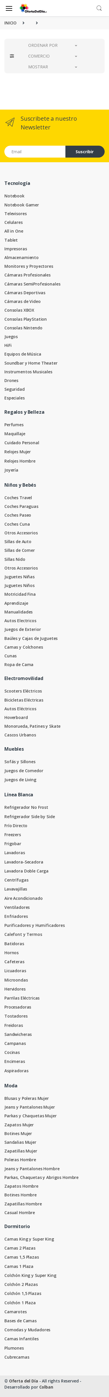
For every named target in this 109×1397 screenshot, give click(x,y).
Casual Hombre (19, 1212)
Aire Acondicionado (23, 898)
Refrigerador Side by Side (29, 816)
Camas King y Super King (29, 1239)
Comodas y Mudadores (27, 1329)
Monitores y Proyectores (28, 266)
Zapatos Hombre (21, 1186)
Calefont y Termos (23, 934)
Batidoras (14, 943)
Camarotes (15, 1311)
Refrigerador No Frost (26, 807)
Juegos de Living (20, 779)
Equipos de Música (22, 354)
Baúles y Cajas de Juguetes (31, 638)
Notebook (14, 196)
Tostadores (16, 1016)
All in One (13, 231)
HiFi (7, 345)
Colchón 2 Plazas (21, 1284)
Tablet (11, 240)
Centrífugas (16, 880)
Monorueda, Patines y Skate (32, 726)
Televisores (15, 213)
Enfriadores (16, 916)
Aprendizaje (16, 603)
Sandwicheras (18, 1034)
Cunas (10, 656)
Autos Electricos (20, 620)
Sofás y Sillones (19, 761)
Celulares (13, 222)
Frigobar (12, 843)
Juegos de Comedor (23, 770)
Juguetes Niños (19, 585)
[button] (99, 7)
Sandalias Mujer (20, 1142)
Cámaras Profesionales (27, 275)
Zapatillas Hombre (23, 1204)
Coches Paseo (17, 515)
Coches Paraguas (21, 506)
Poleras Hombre (20, 1159)
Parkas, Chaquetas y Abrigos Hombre (41, 1177)
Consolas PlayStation (25, 319)
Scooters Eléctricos (23, 691)
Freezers (12, 834)
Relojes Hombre (19, 461)
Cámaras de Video (22, 301)
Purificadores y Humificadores (34, 925)
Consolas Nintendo (23, 328)
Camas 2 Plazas (19, 1248)
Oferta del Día (23, 1381)
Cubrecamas (16, 1357)
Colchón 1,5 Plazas (22, 1293)
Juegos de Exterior (22, 629)
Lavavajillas (15, 889)
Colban (46, 1387)
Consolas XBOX (19, 310)
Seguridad (14, 389)
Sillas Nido (14, 559)
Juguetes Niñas (19, 576)
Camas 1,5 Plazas (21, 1257)
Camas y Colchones (23, 647)
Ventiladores (17, 907)
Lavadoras (14, 852)
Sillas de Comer (19, 550)
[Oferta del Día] (33, 8)
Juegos (11, 336)
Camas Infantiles (21, 1338)
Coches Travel (18, 497)
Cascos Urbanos (20, 735)
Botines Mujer (18, 1133)
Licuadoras (15, 970)
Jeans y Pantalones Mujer (29, 1107)
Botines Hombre (20, 1195)
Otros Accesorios (21, 533)
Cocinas (12, 1052)
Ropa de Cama (18, 664)
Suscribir (85, 151)
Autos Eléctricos (20, 708)
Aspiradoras (16, 1070)
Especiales (14, 398)
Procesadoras (17, 1007)
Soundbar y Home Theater (31, 363)
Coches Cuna (17, 524)
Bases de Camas (20, 1320)
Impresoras (15, 248)
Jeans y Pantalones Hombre (31, 1168)
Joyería (11, 470)
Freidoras (13, 1025)
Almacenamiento (21, 257)
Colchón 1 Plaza (20, 1302)
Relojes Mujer (17, 451)
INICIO (10, 23)
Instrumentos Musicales (28, 371)
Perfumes (14, 424)
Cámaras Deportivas (24, 292)
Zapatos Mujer (19, 1124)
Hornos (11, 952)
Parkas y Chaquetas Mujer (30, 1115)
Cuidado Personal (21, 442)
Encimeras (14, 1061)
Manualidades (18, 612)
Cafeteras (14, 961)
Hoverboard (16, 717)
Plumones (14, 1348)
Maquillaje (14, 433)
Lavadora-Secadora (23, 862)
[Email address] (35, 152)
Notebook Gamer (21, 205)
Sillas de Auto (17, 541)
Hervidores (15, 989)
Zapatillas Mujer (20, 1151)
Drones (11, 380)
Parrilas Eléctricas (22, 998)
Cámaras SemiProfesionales (32, 284)
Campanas (15, 1043)
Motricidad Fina (20, 594)
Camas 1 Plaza (18, 1266)
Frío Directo (15, 825)
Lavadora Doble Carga (26, 871)
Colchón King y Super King (30, 1275)
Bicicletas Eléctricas (23, 700)
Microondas (16, 980)
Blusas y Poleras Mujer (26, 1098)
